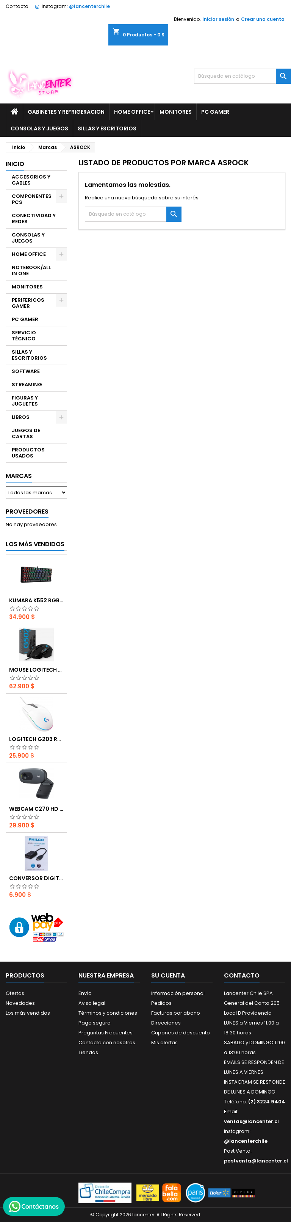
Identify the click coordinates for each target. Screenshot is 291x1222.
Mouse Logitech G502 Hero (36, 670)
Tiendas (88, 1052)
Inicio (15, 164)
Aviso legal (91, 1003)
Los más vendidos (35, 544)
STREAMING (27, 384)
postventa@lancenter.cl (256, 1160)
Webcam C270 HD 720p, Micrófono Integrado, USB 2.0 (36, 809)
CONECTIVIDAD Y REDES (34, 218)
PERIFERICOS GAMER (28, 303)
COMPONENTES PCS (32, 199)
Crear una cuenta (263, 19)
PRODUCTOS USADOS (28, 452)
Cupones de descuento (180, 1032)
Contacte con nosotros (106, 1042)
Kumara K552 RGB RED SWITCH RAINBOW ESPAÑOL (36, 600)
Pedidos (161, 1003)
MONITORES (176, 112)
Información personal (178, 993)
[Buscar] (242, 76)
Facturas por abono (175, 1013)
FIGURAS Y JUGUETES (25, 400)
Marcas (19, 476)
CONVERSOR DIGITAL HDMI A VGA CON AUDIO (36, 878)
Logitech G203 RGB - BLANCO (36, 739)
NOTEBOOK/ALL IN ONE (31, 270)
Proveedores (27, 511)
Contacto (17, 6)
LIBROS (21, 417)
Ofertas (15, 993)
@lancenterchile (89, 6)
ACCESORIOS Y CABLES (31, 179)
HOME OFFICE (132, 112)
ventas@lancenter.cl (251, 1121)
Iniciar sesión (218, 19)
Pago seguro (94, 1022)
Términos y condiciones (107, 1013)
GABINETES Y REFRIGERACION (66, 112)
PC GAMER (215, 112)
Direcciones (166, 1022)
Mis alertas (164, 1042)
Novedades (20, 1003)
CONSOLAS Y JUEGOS (39, 128)
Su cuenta (168, 975)
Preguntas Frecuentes (105, 1032)
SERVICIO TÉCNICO (24, 335)
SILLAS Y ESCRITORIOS (107, 128)
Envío (85, 993)
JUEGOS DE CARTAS (26, 433)
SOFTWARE (26, 371)
